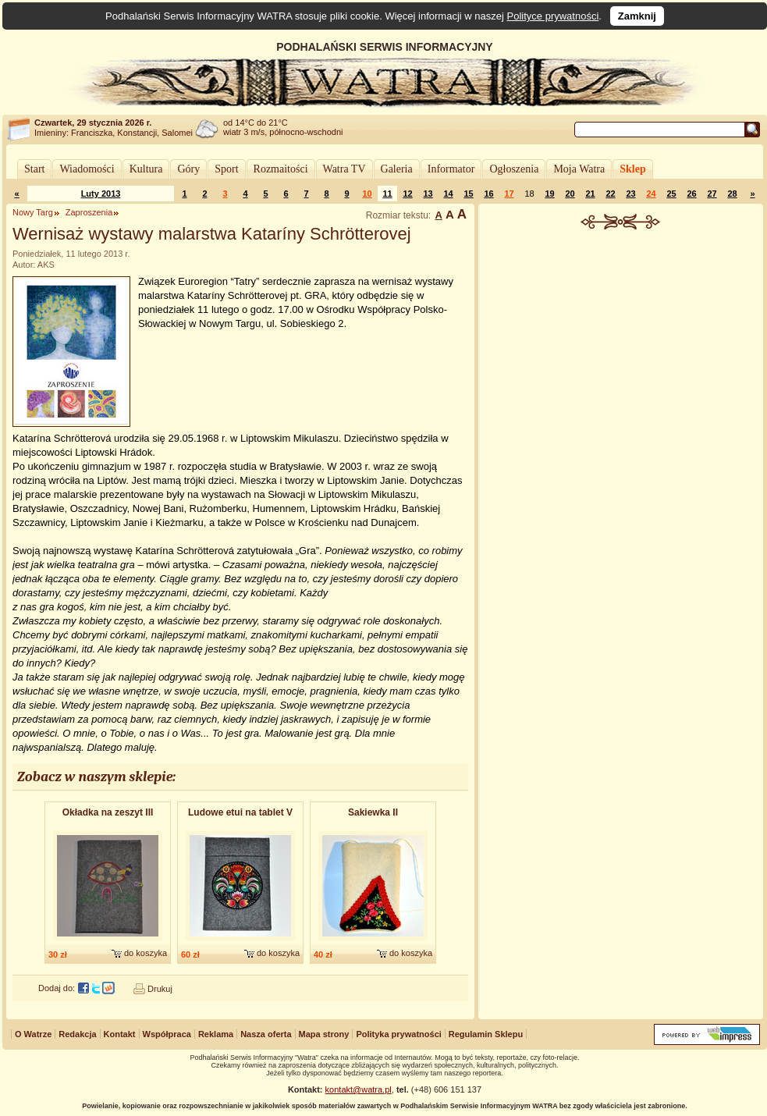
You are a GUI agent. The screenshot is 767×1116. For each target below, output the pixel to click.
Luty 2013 (101, 193)
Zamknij (637, 16)
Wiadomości (86, 169)
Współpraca (167, 1034)
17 (508, 193)
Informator (451, 169)
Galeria (397, 169)
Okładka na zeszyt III (108, 812)
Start (34, 169)
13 (427, 193)
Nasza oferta (265, 1034)
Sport (226, 169)
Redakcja (77, 1034)
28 (732, 193)
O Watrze (33, 1034)
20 (569, 193)
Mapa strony (324, 1034)
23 (630, 193)
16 (488, 193)
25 (671, 193)
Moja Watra (579, 169)
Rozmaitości (281, 169)
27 (711, 193)
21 (590, 193)
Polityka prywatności (398, 1034)
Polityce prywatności (553, 16)
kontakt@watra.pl (358, 1089)
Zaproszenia (89, 212)
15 (468, 193)
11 (387, 193)
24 (650, 193)
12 (407, 193)
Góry (188, 169)
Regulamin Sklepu (486, 1034)
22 (610, 193)
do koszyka (145, 953)
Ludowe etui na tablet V (240, 812)
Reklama (215, 1034)
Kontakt (120, 1034)
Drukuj (159, 988)
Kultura (146, 169)
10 (366, 193)
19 (549, 193)
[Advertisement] (621, 346)
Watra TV (344, 169)
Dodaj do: (56, 988)
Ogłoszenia (513, 169)
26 (691, 193)
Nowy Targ (32, 212)
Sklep (632, 169)
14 (448, 193)
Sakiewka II (373, 812)
